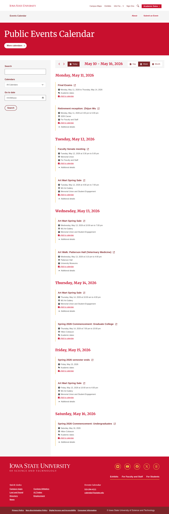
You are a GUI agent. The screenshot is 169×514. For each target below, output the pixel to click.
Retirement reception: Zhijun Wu (78, 108)
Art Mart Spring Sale (71, 180)
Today (73, 64)
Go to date (10, 92)
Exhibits (108, 7)
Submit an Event (152, 18)
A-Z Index (38, 493)
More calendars (14, 45)
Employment (39, 496)
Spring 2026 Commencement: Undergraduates (87, 423)
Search (8, 66)
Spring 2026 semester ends (75, 359)
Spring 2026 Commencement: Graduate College (87, 323)
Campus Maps (96, 7)
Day (133, 64)
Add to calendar (66, 96)
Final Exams (67, 84)
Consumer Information (87, 510)
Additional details (68, 127)
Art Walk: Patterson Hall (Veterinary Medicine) (86, 251)
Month (156, 64)
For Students (152, 476)
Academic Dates (150, 7)
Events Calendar (18, 18)
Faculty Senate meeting (73, 148)
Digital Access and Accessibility (62, 510)
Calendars (10, 79)
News (12, 500)
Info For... (118, 7)
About (137, 18)
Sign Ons (130, 7)
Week (144, 64)
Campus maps (16, 489)
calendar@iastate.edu (94, 493)
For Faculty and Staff (132, 476)
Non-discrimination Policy (36, 510)
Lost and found (16, 493)
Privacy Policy (18, 510)
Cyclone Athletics (41, 489)
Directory (14, 496)
